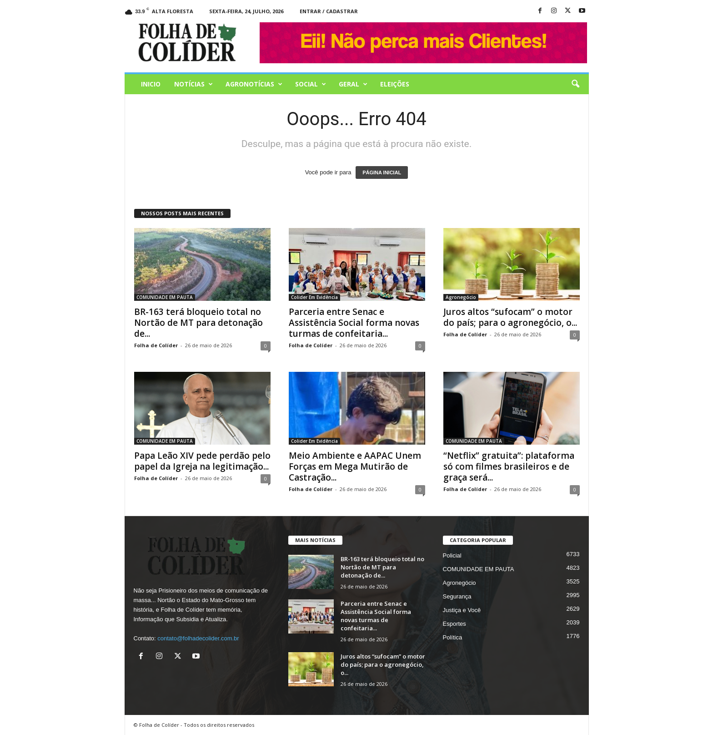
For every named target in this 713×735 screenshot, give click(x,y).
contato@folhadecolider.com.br (198, 638)
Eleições (394, 84)
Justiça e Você (462, 610)
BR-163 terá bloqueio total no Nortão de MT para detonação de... (198, 323)
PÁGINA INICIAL (381, 172)
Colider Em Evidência (314, 297)
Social (310, 84)
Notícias (193, 84)
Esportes (454, 623)
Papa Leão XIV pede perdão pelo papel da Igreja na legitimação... (202, 461)
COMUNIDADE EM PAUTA (164, 297)
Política (452, 637)
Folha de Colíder (156, 345)
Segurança (457, 596)
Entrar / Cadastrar (329, 11)
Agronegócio (461, 297)
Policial (452, 555)
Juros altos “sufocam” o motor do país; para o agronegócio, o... (510, 317)
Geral (353, 84)
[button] (575, 84)
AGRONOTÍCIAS (254, 84)
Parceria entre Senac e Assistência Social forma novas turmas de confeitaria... (354, 323)
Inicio (151, 84)
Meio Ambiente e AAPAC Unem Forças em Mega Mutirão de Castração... (355, 466)
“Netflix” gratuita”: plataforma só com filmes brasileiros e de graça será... (508, 466)
